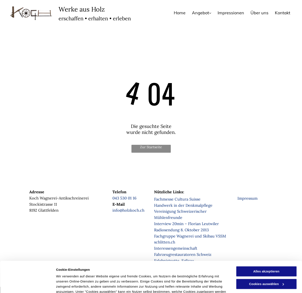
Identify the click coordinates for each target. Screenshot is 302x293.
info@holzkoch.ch (128, 210)
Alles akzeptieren (266, 242)
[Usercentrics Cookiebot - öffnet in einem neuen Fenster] (27, 284)
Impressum (247, 198)
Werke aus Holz (82, 9)
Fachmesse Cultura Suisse (177, 199)
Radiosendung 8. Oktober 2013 (181, 229)
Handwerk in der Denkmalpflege (183, 205)
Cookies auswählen (71, 284)
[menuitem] (176, 12)
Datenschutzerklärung (105, 273)
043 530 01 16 (124, 198)
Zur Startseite (151, 147)
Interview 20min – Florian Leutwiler (186, 223)
